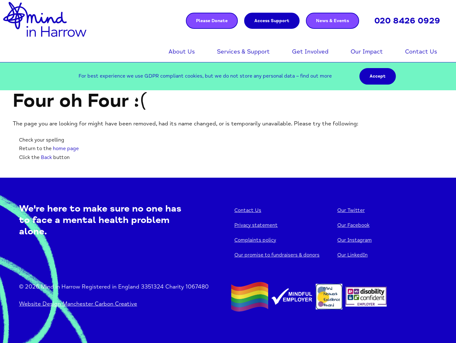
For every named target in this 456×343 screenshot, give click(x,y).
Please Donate (212, 20)
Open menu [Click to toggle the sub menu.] (198, 52)
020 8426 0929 (407, 21)
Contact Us (421, 51)
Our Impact (367, 51)
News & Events (332, 20)
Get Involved (310, 51)
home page (66, 148)
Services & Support (243, 51)
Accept (378, 76)
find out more (316, 76)
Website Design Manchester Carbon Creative (78, 303)
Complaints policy (255, 240)
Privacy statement (256, 225)
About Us (181, 51)
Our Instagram (354, 240)
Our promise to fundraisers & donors (277, 255)
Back (46, 157)
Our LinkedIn (352, 255)
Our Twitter (351, 210)
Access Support (271, 20)
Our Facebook (353, 225)
